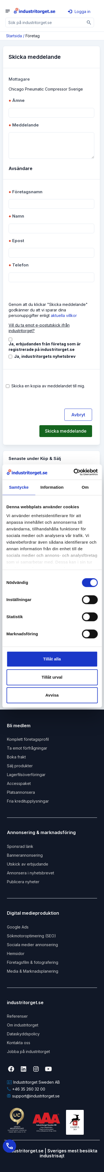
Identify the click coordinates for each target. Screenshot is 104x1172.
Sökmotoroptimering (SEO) (31, 935)
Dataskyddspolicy (23, 1033)
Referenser (17, 1016)
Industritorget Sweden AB (33, 1082)
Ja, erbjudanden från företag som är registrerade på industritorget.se (45, 347)
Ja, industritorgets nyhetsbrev (44, 356)
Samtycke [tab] (19, 487)
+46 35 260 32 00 (26, 1089)
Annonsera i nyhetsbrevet (30, 873)
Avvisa (52, 695)
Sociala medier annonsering (32, 944)
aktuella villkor (64, 315)
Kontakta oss (18, 1042)
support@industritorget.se (33, 1096)
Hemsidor (15, 953)
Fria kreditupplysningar (28, 801)
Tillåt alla (52, 659)
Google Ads (18, 927)
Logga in (79, 11)
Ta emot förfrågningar (27, 748)
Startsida (14, 35)
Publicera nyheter (23, 881)
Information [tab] (52, 487)
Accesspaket (19, 783)
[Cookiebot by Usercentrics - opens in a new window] (74, 472)
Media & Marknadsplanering (32, 971)
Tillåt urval (52, 677)
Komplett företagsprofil (28, 739)
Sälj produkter (20, 765)
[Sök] (89, 22)
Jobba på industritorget (28, 1051)
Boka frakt (16, 757)
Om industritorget (22, 1025)
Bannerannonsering (25, 855)
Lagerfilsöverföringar (26, 774)
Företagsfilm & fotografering (32, 962)
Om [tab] (85, 487)
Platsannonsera (21, 792)
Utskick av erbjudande (27, 864)
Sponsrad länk (20, 846)
